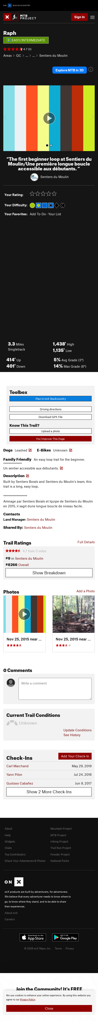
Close (49, 1008)
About (8, 828)
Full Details (86, 542)
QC (18, 55)
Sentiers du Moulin (53, 55)
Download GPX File (51, 417)
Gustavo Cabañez (19, 783)
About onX (11, 913)
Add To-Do (38, 214)
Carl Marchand (17, 766)
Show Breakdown (49, 572)
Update (77, 730)
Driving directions (50, 409)
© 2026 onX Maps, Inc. (37, 948)
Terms (58, 948)
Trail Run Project (60, 848)
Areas (7, 55)
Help (8, 835)
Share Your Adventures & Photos (25, 860)
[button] (7, 118)
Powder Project (60, 854)
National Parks (59, 860)
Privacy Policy (27, 999)
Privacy (70, 948)
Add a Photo (85, 591)
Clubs (8, 848)
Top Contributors (15, 854)
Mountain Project (61, 828)
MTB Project (58, 835)
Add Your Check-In (75, 756)
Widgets (10, 841)
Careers (10, 919)
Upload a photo (50, 431)
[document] (49, 1002)
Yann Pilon (14, 774)
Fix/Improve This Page (50, 439)
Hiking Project (59, 841)
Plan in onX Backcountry (50, 398)
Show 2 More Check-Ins (49, 791)
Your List (54, 214)
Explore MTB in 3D (69, 70)
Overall (23, 565)
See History (71, 735)
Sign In (79, 17)
